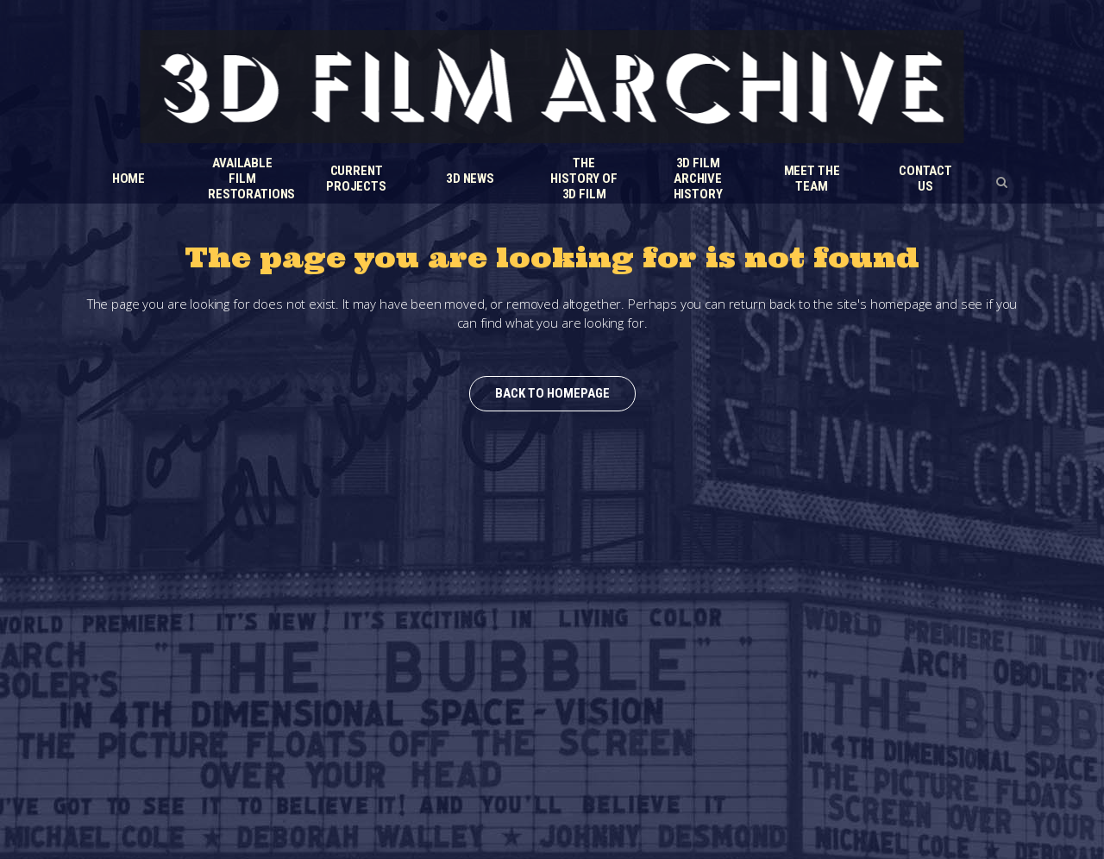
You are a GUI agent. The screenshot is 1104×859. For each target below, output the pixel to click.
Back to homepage (552, 393)
